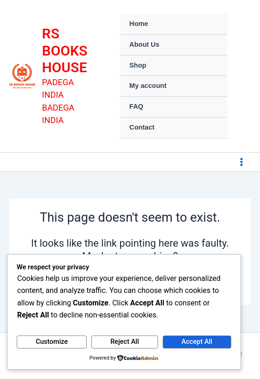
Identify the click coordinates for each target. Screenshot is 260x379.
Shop (137, 65)
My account (147, 85)
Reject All (124, 341)
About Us (144, 44)
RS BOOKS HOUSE (65, 50)
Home (138, 23)
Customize (52, 341)
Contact (141, 127)
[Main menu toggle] (241, 162)
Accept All (197, 341)
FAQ (136, 106)
